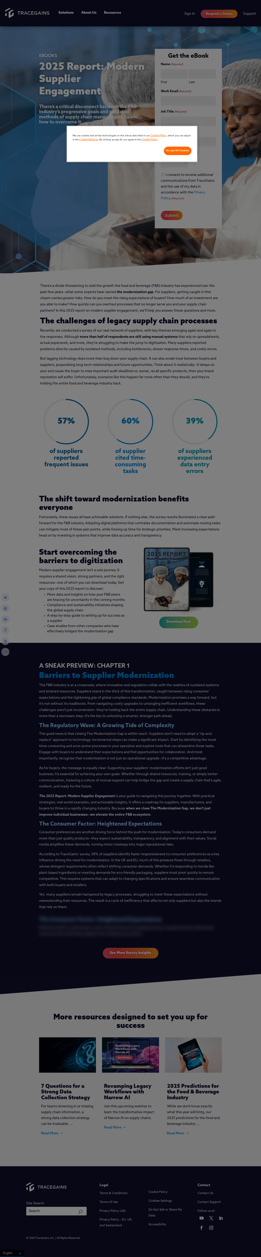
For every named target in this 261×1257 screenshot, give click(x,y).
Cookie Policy (158, 135)
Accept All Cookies (177, 150)
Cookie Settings (88, 139)
